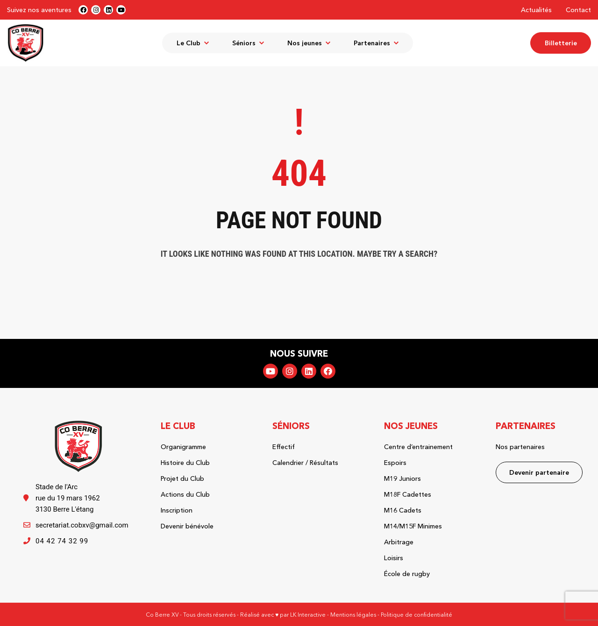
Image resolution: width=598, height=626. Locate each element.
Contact (578, 10)
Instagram (289, 371)
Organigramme (183, 447)
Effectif (283, 447)
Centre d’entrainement (418, 447)
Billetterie (561, 43)
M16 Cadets (402, 510)
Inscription (176, 510)
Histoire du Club (185, 462)
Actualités (536, 10)
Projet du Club (182, 478)
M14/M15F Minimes (413, 526)
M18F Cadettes (407, 494)
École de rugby (407, 574)
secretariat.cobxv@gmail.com (82, 525)
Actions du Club (185, 494)
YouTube (270, 371)
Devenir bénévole (187, 526)
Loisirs (393, 558)
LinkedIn (308, 371)
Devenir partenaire (539, 472)
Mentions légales (353, 614)
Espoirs (395, 462)
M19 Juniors (402, 478)
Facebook (327, 371)
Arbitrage (398, 542)
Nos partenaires (520, 447)
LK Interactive (308, 614)
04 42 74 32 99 (62, 541)
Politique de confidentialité (416, 614)
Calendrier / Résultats (305, 462)
